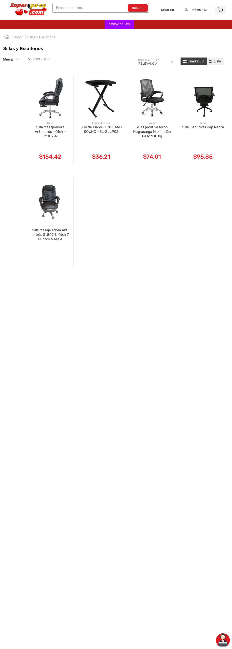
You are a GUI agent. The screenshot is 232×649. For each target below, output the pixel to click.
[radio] (194, 61)
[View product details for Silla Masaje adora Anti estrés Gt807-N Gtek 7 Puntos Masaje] (50, 222)
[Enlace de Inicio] (7, 37)
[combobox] (100, 9)
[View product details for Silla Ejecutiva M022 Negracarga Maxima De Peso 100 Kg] (152, 119)
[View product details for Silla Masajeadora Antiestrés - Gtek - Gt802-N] (50, 119)
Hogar (18, 37)
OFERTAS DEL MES (119, 24)
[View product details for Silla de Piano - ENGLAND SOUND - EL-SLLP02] (101, 119)
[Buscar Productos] (138, 9)
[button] (13, 59)
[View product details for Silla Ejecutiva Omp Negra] (203, 119)
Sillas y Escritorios (41, 37)
